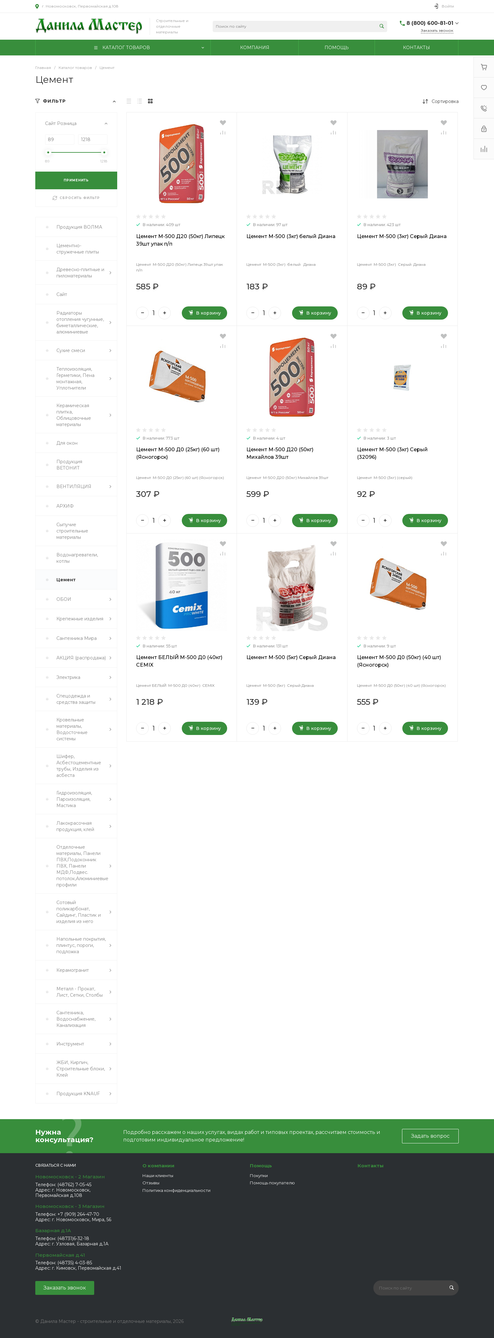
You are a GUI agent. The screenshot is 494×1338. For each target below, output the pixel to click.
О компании (158, 1166)
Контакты (371, 1166)
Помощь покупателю (272, 1182)
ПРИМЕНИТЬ (76, 180)
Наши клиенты (157, 1175)
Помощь (261, 1166)
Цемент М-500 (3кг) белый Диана (291, 236)
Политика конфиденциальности (176, 1190)
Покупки (259, 1175)
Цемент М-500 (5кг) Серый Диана (291, 657)
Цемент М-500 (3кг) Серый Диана (402, 236)
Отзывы (150, 1182)
